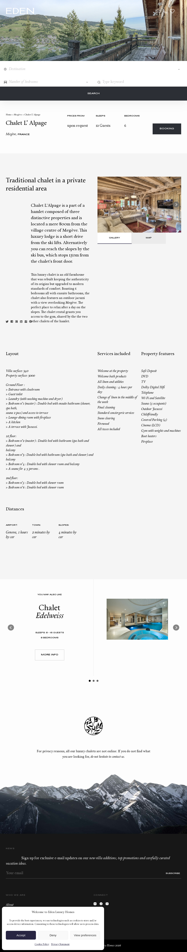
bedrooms (132, 116)
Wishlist (172, 11)
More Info (49, 655)
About (9, 905)
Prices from (75, 116)
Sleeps (100, 116)
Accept (21, 935)
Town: (36, 525)
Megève (18, 115)
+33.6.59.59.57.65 (165, 11)
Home (9, 115)
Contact (158, 11)
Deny (53, 935)
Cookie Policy (42, 944)
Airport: (12, 525)
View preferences (85, 935)
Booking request (167, 131)
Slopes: (63, 525)
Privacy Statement (60, 944)
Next (176, 205)
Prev (11, 628)
